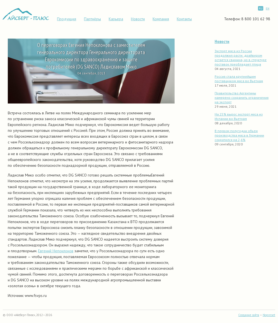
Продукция (66, 18)
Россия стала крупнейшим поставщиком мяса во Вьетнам (239, 78)
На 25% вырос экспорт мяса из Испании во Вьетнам (239, 116)
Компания (161, 18)
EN (267, 8)
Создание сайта (248, 315)
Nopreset (269, 315)
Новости (138, 18)
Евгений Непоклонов (55, 250)
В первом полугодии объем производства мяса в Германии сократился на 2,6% (239, 135)
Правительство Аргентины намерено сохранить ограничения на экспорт (242, 97)
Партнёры (92, 18)
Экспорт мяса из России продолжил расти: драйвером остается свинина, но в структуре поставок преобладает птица (241, 57)
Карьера (116, 18)
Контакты (184, 18)
